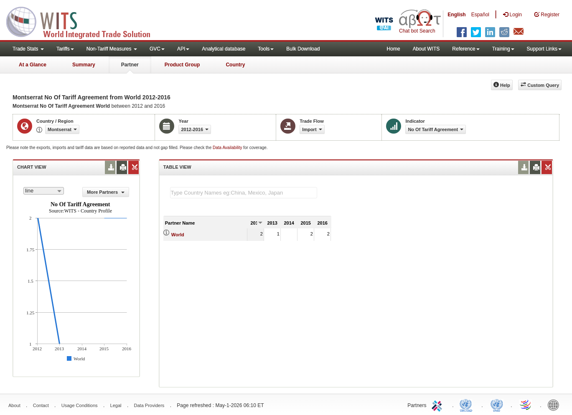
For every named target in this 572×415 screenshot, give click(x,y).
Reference (465, 49)
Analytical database (223, 49)
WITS (83, 21)
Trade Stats (28, 49)
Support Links (544, 49)
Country (235, 65)
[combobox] (43, 191)
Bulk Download (303, 49)
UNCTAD (467, 404)
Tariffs (65, 49)
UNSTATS (496, 404)
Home (393, 49)
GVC (157, 49)
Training (503, 49)
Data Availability (228, 147)
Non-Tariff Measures (111, 49)
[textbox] (243, 192)
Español (480, 15)
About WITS (426, 49)
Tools (266, 49)
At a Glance (32, 65)
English (456, 15)
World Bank (555, 404)
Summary (83, 65)
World (177, 234)
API (183, 49)
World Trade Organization (526, 404)
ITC (438, 404)
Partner (130, 65)
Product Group (182, 65)
